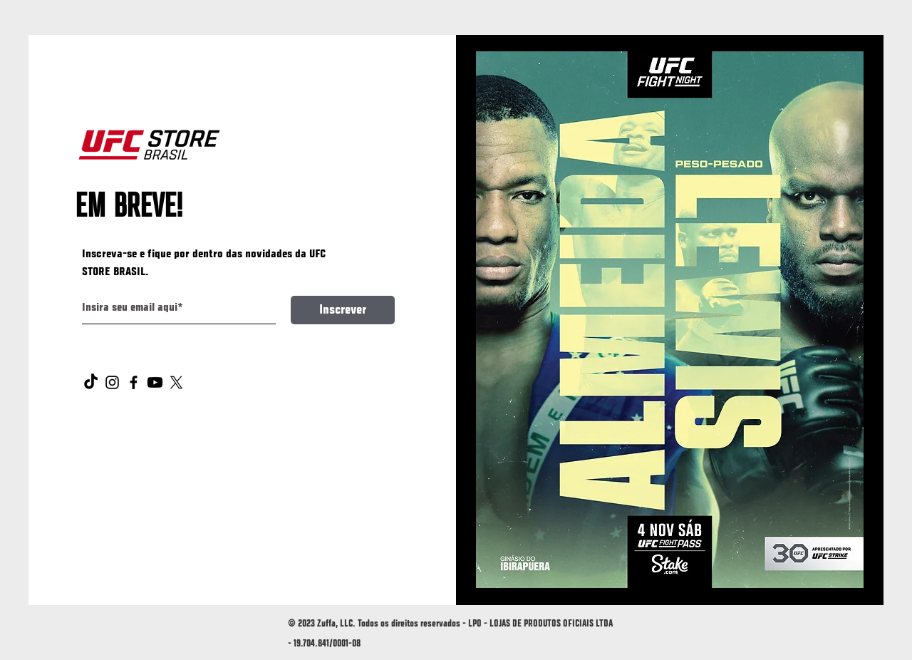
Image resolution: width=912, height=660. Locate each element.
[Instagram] (112, 382)
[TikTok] (91, 382)
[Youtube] (155, 382)
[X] (176, 382)
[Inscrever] (343, 310)
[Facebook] (133, 382)
